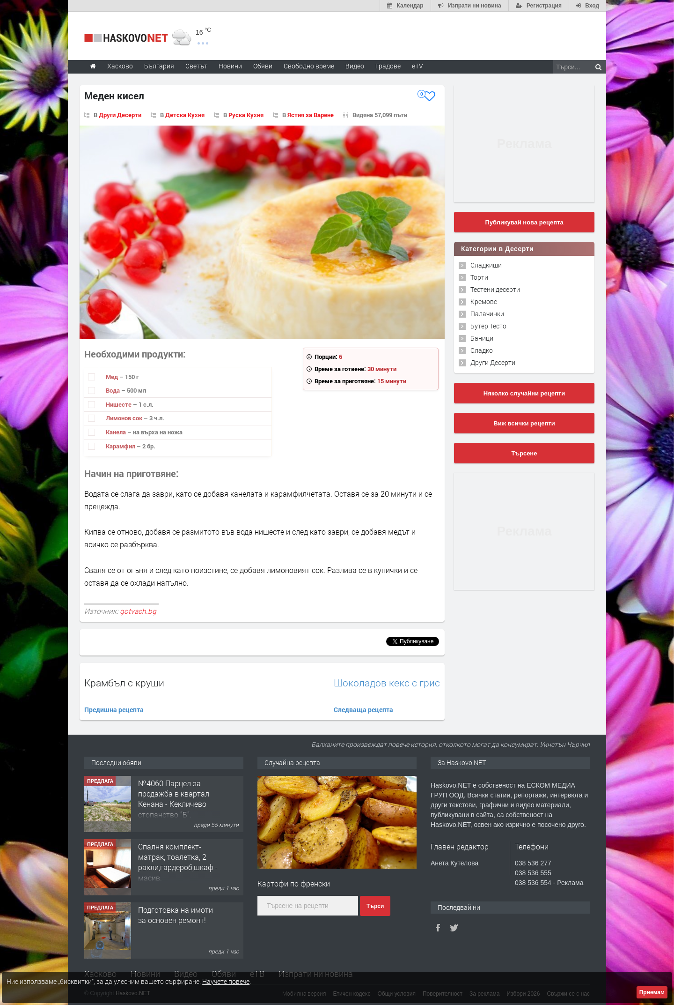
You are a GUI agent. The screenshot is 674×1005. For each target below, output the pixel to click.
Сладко (481, 350)
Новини (230, 65)
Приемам (652, 992)
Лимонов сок (125, 418)
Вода (113, 390)
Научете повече (225, 981)
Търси (375, 906)
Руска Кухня (246, 115)
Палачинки (487, 313)
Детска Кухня (185, 115)
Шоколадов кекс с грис (387, 683)
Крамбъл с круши (124, 682)
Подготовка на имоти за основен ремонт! (175, 915)
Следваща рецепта (363, 709)
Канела (116, 432)
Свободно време (309, 65)
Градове (388, 65)
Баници (481, 338)
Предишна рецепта (114, 709)
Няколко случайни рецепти (524, 393)
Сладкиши (486, 265)
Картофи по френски (293, 883)
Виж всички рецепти (524, 423)
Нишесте (119, 404)
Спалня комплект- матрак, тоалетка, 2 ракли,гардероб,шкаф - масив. (178, 862)
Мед (112, 376)
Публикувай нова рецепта (524, 222)
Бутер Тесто (488, 325)
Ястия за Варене (310, 115)
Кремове (483, 301)
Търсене (524, 453)
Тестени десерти (495, 289)
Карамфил (121, 446)
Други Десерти (120, 115)
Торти (479, 277)
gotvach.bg (138, 611)
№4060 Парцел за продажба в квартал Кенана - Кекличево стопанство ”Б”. (173, 798)
